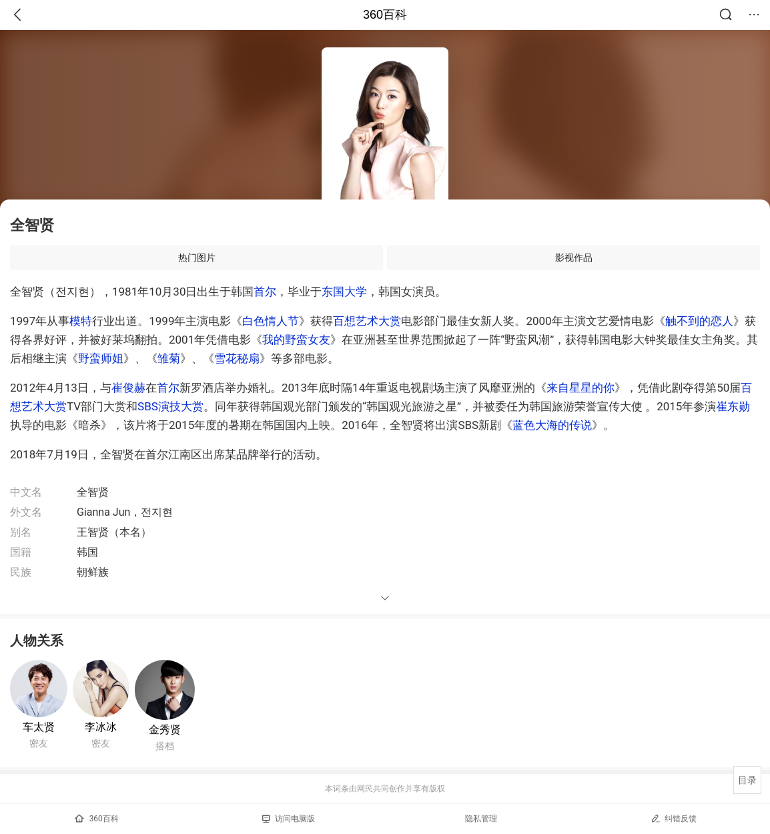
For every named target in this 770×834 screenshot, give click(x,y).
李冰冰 (101, 727)
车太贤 (39, 727)
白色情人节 (270, 321)
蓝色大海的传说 (552, 425)
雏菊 (168, 358)
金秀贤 (165, 729)
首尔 (265, 291)
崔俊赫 (128, 387)
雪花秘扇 (237, 358)
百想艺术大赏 (367, 321)
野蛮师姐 (100, 358)
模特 (80, 321)
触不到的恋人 (699, 321)
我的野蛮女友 (296, 339)
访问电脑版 (288, 818)
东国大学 (344, 291)
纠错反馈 (674, 818)
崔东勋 (733, 406)
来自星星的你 (580, 387)
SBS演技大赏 (170, 406)
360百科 (385, 14)
